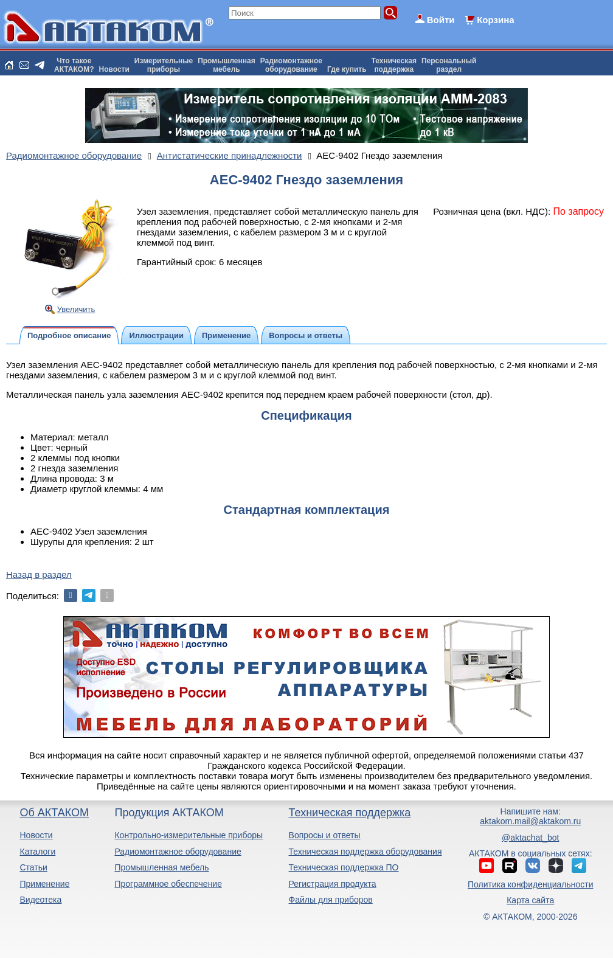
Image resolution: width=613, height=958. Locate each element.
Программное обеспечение (168, 884)
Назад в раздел (39, 574)
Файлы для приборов (331, 899)
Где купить (347, 69)
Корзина (495, 20)
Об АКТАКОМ (53, 813)
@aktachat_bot (530, 837)
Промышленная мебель (161, 867)
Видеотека (40, 899)
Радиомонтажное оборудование (177, 851)
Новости (114, 69)
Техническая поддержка (350, 813)
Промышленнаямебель (226, 65)
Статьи (33, 867)
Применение (44, 884)
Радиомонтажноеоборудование (291, 65)
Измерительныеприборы (163, 65)
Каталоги (37, 851)
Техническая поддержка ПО (344, 867)
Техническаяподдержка (394, 65)
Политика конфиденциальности (531, 884)
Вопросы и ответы (325, 835)
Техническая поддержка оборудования (365, 851)
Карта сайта (530, 900)
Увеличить (76, 309)
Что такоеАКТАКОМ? (74, 65)
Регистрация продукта (332, 884)
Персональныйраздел (448, 65)
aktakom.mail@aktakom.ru (530, 821)
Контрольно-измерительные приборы (188, 835)
